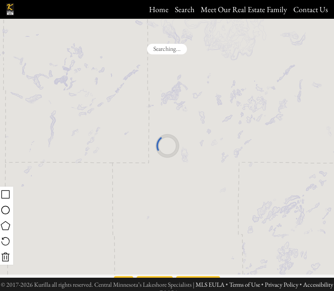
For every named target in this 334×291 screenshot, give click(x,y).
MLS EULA (210, 284)
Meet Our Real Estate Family (244, 9)
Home (159, 9)
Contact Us (310, 9)
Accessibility (318, 284)
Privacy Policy (281, 284)
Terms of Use (244, 284)
